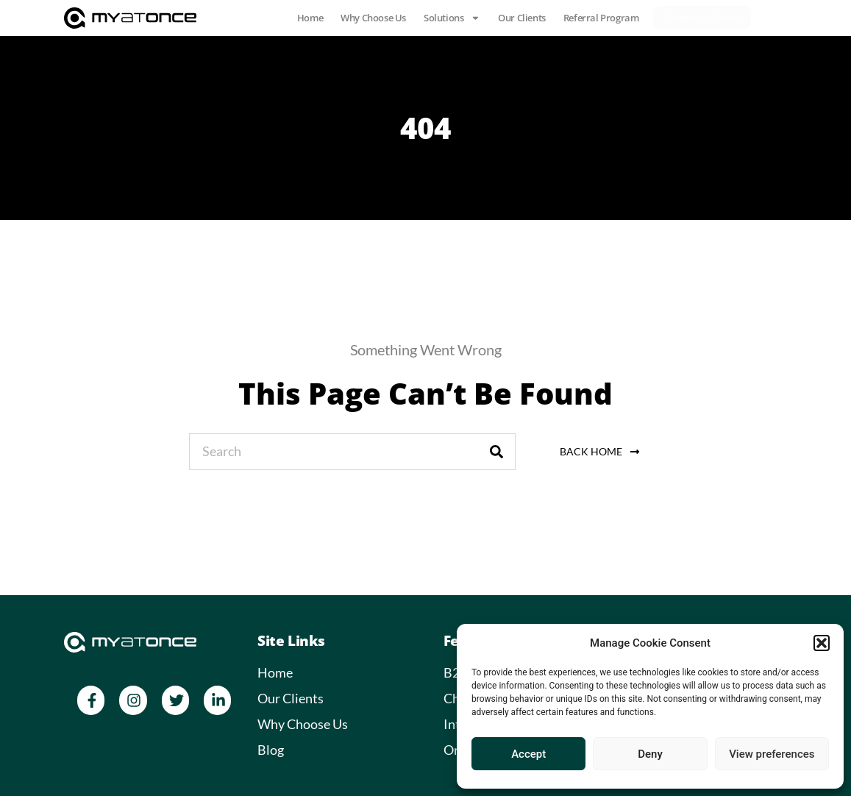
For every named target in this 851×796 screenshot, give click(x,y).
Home (310, 17)
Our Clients (522, 17)
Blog (270, 750)
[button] (821, 643)
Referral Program (601, 17)
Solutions (452, 18)
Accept (528, 754)
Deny (650, 754)
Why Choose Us (373, 17)
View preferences (771, 754)
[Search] (496, 451)
